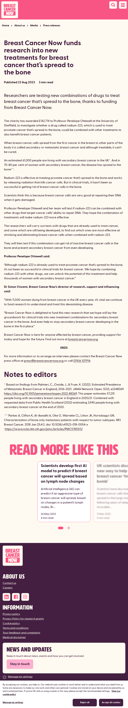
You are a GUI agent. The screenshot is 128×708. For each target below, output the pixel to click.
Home (5, 25)
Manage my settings (20, 676)
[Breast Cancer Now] (64, 556)
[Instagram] (25, 597)
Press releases (51, 25)
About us (19, 25)
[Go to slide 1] (60, 528)
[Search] (113, 5)
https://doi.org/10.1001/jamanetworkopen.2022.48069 (40, 393)
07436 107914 (81, 360)
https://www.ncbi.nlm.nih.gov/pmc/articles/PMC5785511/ (44, 429)
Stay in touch (20, 664)
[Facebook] (16, 597)
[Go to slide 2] (68, 528)
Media (34, 25)
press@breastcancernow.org (44, 360)
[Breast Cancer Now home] (9, 9)
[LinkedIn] (6, 597)
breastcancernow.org (83, 339)
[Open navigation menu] (123, 5)
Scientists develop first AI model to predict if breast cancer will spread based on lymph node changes (64, 473)
